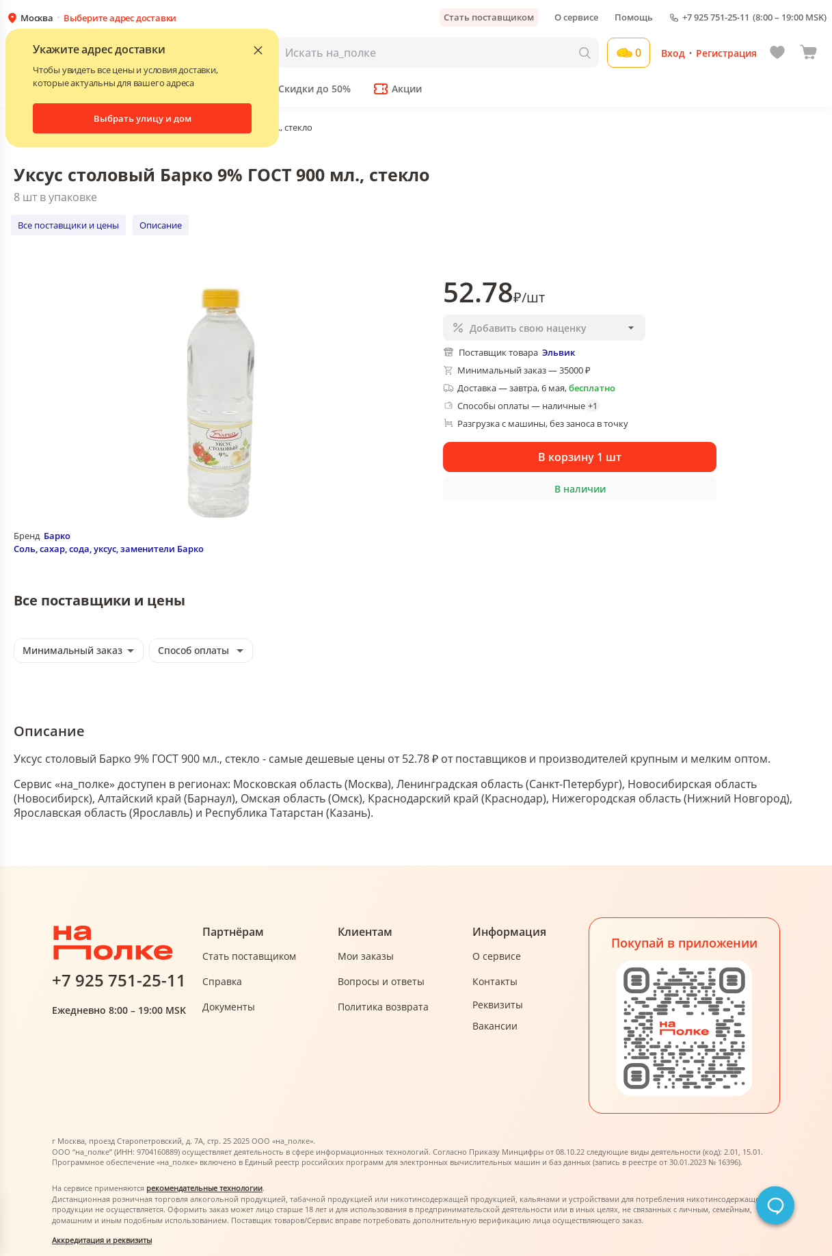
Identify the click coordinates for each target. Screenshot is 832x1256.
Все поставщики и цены (68, 225)
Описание (160, 225)
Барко (57, 535)
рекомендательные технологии (204, 1188)
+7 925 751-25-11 (715, 17)
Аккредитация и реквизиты (102, 1240)
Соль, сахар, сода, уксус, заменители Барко (109, 548)
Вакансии (495, 1025)
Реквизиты (497, 1004)
